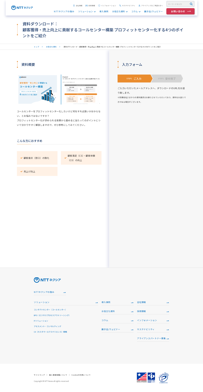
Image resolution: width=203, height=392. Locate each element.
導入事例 (103, 11)
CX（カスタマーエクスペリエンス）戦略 (50, 331)
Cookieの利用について (81, 375)
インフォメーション (107, 5)
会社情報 (78, 5)
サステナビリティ (127, 5)
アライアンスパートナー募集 (151, 338)
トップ (36, 46)
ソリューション (85, 11)
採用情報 (90, 5)
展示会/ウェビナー (153, 11)
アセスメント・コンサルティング (47, 326)
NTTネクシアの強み (64, 11)
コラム (134, 11)
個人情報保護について (58, 375)
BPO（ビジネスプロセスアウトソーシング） (52, 315)
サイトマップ (39, 375)
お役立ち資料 (118, 11)
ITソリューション (41, 320)
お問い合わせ (178, 11)
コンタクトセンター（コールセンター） (50, 309)
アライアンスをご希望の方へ (150, 5)
